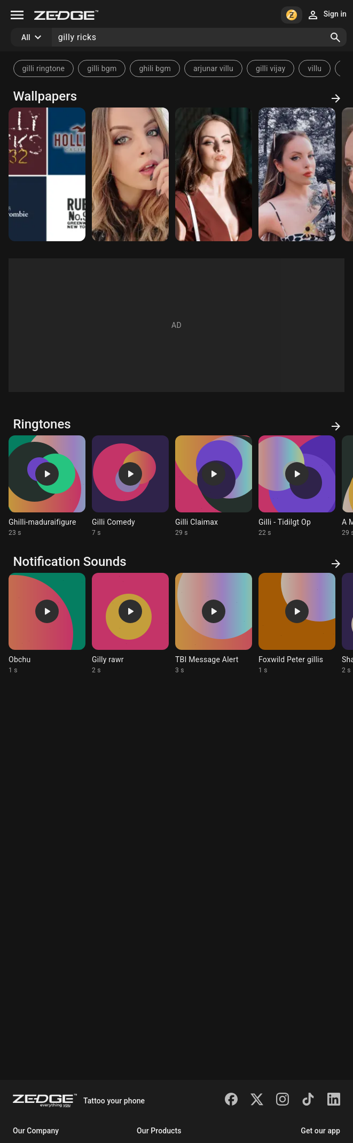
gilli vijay (270, 68)
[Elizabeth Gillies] (130, 174)
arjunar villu (213, 68)
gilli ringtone (43, 68)
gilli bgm (101, 68)
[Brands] (47, 174)
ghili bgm (155, 68)
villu (314, 68)
